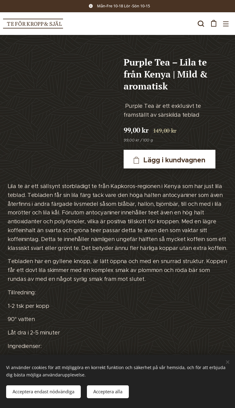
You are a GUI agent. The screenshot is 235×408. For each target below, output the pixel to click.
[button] (200, 23)
